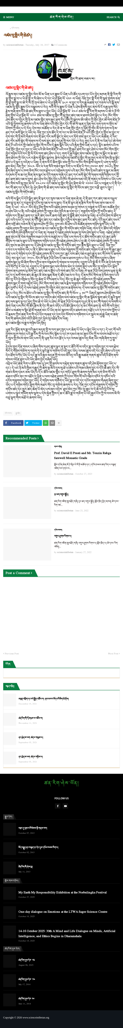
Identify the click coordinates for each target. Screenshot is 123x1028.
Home (6, 28)
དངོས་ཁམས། (15, 28)
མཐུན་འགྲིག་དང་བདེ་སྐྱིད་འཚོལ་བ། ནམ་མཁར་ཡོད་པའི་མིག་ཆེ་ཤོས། (44, 699)
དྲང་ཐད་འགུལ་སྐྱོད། (61, 494)
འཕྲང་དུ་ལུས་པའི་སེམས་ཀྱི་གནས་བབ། (32, 828)
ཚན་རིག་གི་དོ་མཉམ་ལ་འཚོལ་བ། (31, 718)
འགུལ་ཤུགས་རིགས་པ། (62, 536)
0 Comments (60, 44)
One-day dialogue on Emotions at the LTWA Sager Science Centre (62, 911)
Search (111, 17)
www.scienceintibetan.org (36, 1017)
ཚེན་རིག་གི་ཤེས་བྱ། (25, 867)
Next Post (113, 653)
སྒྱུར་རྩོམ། (18, 413)
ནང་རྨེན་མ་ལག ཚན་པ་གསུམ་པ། (31, 737)
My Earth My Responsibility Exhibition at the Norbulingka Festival (62, 892)
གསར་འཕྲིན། (58, 447)
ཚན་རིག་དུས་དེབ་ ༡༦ (26, 960)
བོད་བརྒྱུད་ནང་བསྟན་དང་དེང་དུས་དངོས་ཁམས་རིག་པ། (38, 847)
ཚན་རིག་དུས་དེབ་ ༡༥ (26, 979)
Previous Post (12, 653)
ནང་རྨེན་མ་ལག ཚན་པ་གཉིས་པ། (31, 757)
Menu (10, 17)
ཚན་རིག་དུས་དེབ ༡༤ (26, 999)
